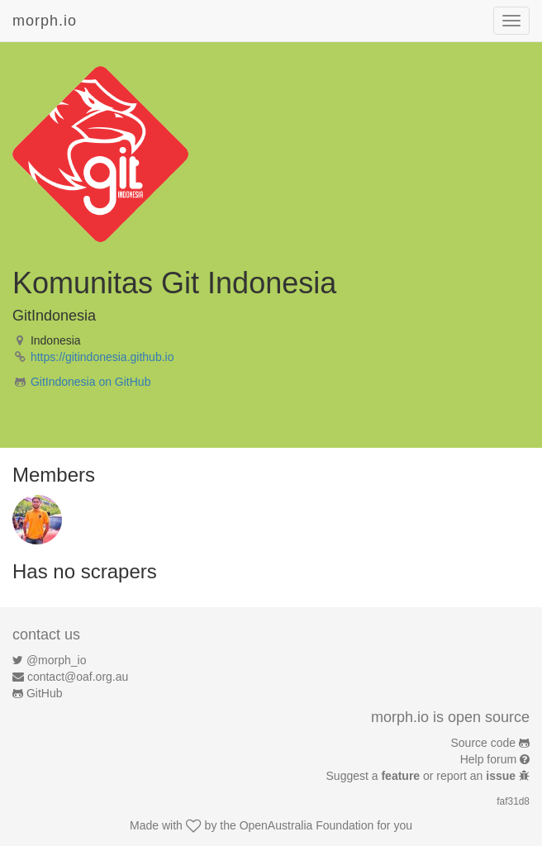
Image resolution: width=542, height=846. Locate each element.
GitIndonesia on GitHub (91, 381)
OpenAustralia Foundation (307, 825)
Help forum (488, 759)
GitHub (44, 693)
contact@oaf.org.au (77, 676)
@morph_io (56, 660)
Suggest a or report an (422, 775)
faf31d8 (513, 801)
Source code (483, 742)
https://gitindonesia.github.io (102, 357)
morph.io (44, 20)
